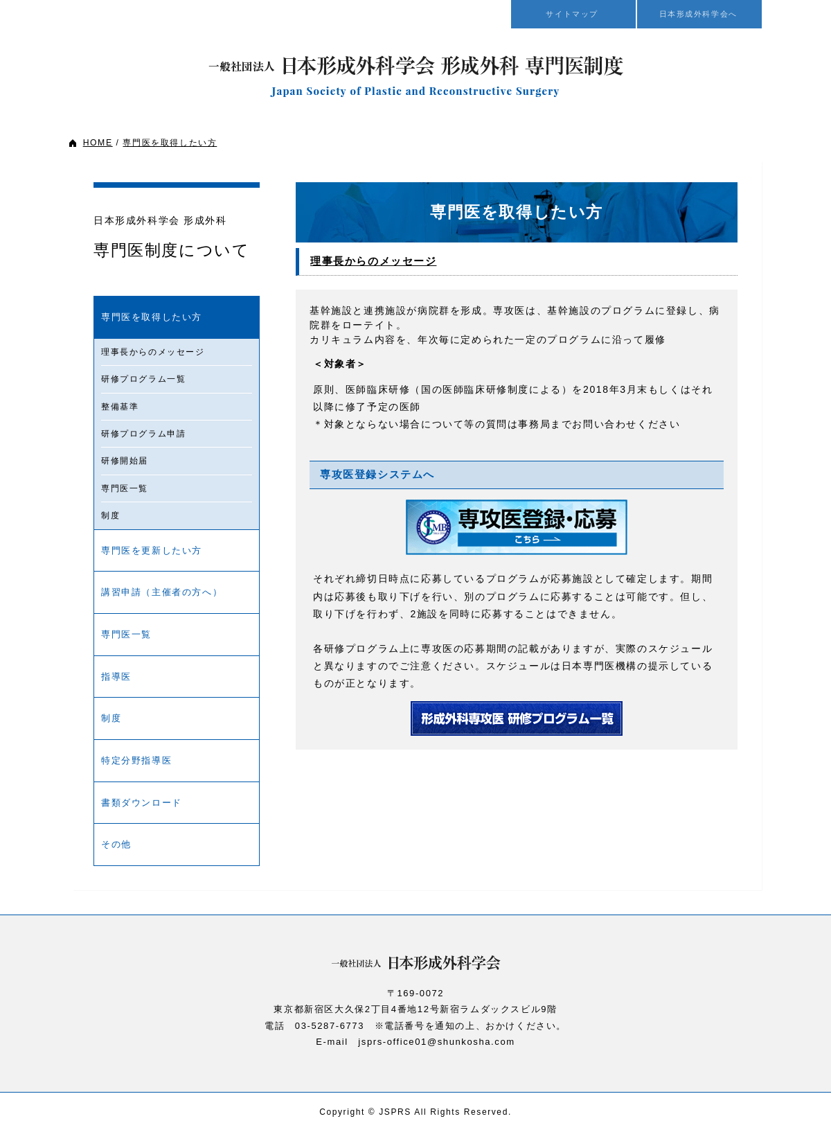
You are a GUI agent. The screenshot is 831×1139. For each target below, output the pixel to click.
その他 (116, 844)
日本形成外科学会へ (699, 14)
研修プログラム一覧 (143, 379)
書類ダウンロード (141, 802)
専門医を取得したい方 (170, 143)
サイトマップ (573, 14)
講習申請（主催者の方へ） (161, 592)
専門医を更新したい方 (151, 550)
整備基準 (119, 407)
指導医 (116, 676)
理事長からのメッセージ (153, 352)
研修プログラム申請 (143, 434)
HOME (97, 143)
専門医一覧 (124, 488)
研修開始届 (124, 461)
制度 (110, 515)
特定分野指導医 (136, 760)
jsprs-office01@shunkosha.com (436, 1041)
